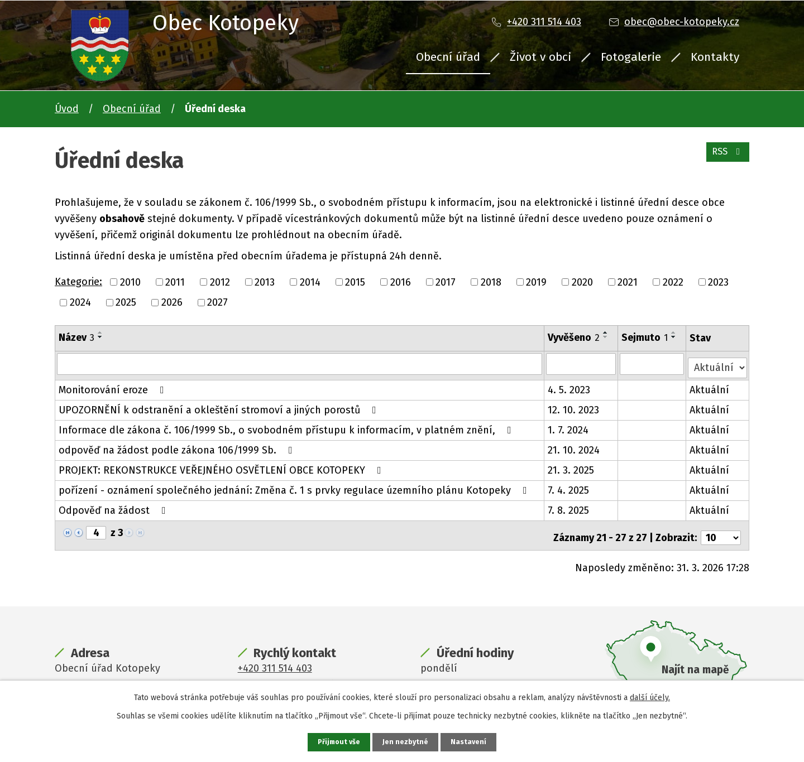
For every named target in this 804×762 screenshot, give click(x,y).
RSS (725, 157)
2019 (536, 282)
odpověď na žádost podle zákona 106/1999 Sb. (178, 446)
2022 (673, 282)
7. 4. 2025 (569, 486)
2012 (220, 282)
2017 (446, 282)
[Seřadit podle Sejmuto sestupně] (674, 337)
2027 (217, 302)
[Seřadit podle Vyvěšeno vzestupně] (606, 332)
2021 (628, 282)
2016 (400, 282)
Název (76, 337)
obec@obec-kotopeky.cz (681, 22)
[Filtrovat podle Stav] (718, 363)
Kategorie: (78, 282)
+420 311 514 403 (544, 22)
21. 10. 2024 (574, 446)
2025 (126, 302)
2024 (80, 302)
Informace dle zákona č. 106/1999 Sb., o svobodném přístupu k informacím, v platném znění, (287, 426)
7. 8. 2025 (569, 506)
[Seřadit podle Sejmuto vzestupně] (674, 332)
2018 (491, 282)
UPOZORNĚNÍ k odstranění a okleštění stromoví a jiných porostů (220, 406)
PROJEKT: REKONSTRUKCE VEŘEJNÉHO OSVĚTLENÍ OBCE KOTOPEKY (222, 466)
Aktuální (710, 386)
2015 (355, 282)
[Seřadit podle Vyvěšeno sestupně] (606, 337)
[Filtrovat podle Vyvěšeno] (582, 363)
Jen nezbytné (406, 741)
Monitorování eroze (114, 386)
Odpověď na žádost (114, 506)
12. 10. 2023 (574, 406)
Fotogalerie (631, 57)
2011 (175, 282)
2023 (718, 282)
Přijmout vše (337, 741)
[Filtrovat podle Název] (300, 363)
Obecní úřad (448, 57)
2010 (130, 282)
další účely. (650, 696)
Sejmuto (645, 337)
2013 (265, 282)
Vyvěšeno (574, 337)
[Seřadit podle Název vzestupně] (100, 332)
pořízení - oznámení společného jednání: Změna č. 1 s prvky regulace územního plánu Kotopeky (295, 486)
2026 (172, 302)
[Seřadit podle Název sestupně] (100, 337)
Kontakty (715, 57)
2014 (310, 282)
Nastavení (471, 741)
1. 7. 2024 (568, 426)
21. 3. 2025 (571, 466)
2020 (582, 282)
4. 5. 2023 (569, 386)
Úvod (67, 109)
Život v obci (540, 57)
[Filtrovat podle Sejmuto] (652, 363)
